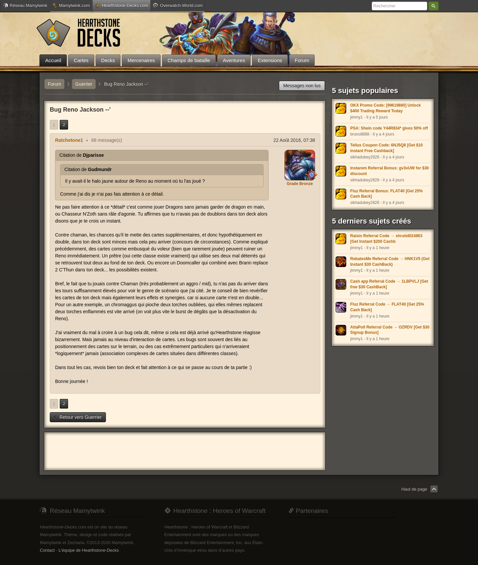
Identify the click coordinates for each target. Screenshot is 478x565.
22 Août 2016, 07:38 (294, 140)
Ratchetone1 (69, 140)
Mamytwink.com (71, 5)
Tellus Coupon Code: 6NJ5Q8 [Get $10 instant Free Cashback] (386, 148)
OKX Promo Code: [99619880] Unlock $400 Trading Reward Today (385, 108)
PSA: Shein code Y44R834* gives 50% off (389, 128)
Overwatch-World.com (177, 5)
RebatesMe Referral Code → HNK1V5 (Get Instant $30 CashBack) (390, 261)
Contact (47, 550)
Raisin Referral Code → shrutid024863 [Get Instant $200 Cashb (386, 239)
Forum (54, 84)
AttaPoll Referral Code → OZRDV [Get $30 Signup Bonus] (390, 330)
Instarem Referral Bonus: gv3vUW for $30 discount (389, 171)
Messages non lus (302, 85)
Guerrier (83, 84)
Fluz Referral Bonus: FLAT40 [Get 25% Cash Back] (386, 194)
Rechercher (433, 6)
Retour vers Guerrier (77, 417)
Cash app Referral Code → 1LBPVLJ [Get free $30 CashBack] (389, 284)
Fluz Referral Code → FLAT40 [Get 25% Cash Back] (387, 307)
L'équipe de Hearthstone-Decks (88, 550)
